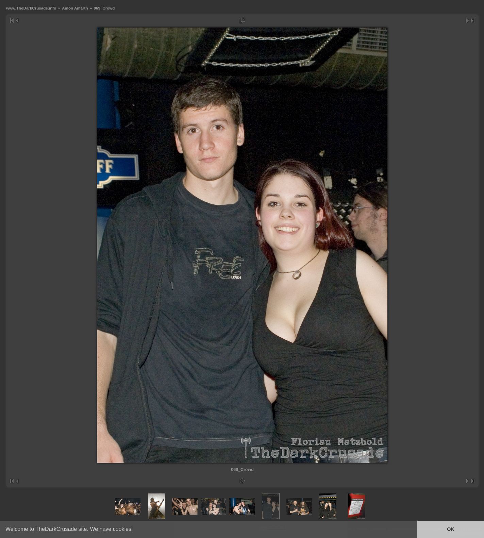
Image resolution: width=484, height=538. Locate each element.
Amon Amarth (75, 8)
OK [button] (450, 529)
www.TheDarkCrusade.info (31, 8)
